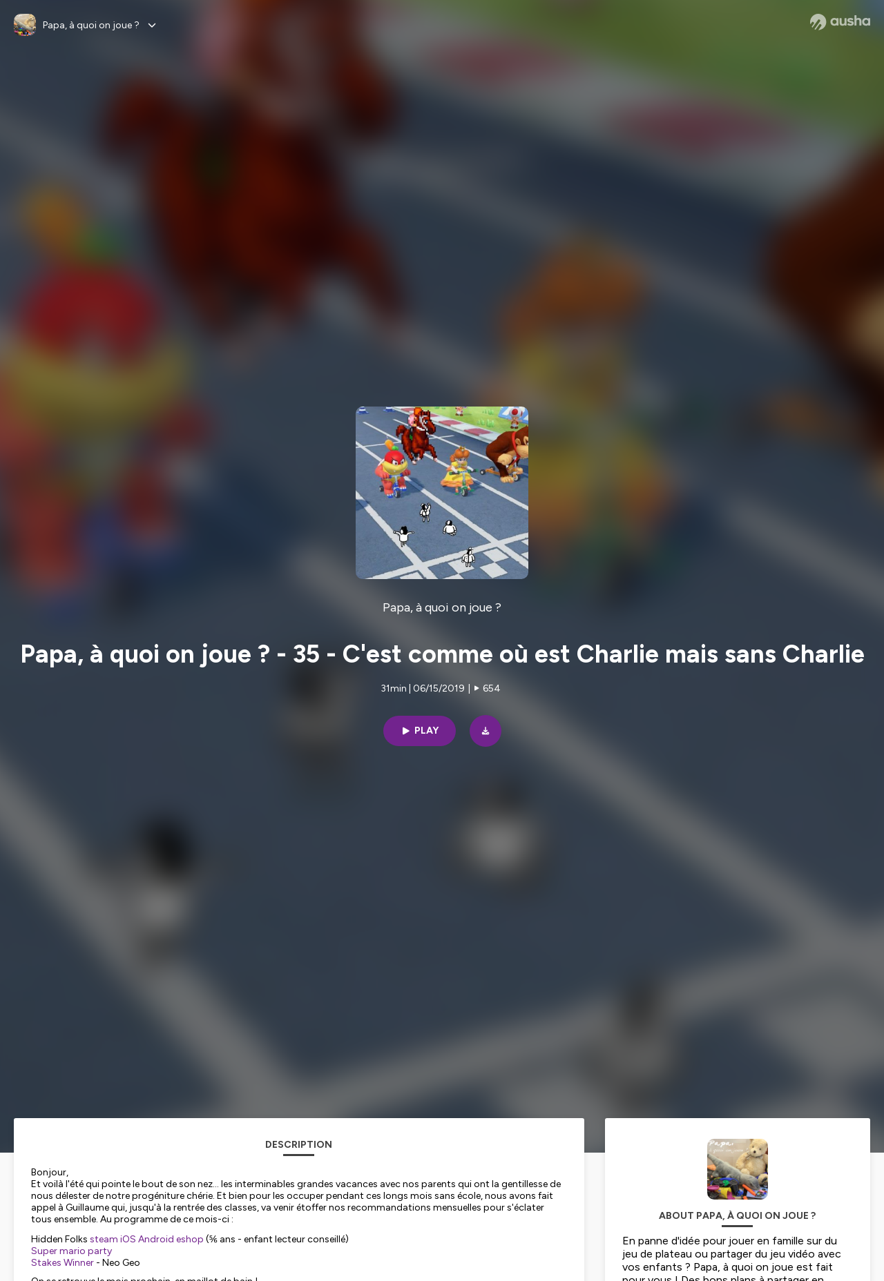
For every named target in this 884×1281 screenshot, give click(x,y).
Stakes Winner (62, 1263)
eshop (190, 1239)
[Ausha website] (840, 22)
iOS (128, 1239)
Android (156, 1239)
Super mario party (71, 1251)
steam (104, 1239)
